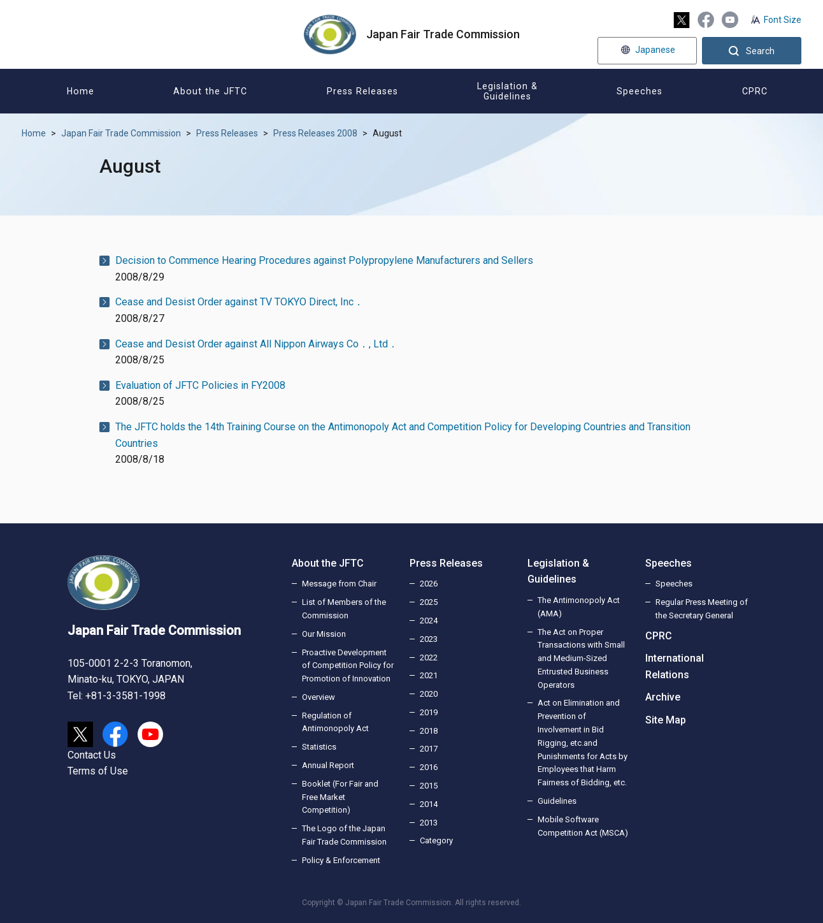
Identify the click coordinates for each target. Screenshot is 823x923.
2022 (429, 657)
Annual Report (328, 765)
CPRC (658, 636)
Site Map (665, 720)
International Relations (674, 666)
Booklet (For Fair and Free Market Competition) (340, 797)
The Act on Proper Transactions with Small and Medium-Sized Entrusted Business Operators (581, 658)
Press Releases (227, 133)
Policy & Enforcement (341, 860)
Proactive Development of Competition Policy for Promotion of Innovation (348, 666)
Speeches (668, 563)
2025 (429, 602)
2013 (429, 822)
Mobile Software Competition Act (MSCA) (583, 826)
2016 (429, 767)
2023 (429, 639)
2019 (429, 712)
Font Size (782, 20)
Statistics (319, 747)
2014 (429, 804)
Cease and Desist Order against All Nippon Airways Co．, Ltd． (256, 344)
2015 (429, 785)
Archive (662, 697)
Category (436, 840)
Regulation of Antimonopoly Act (335, 722)
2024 (429, 620)
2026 (429, 583)
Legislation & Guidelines (558, 571)
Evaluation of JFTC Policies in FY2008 (200, 385)
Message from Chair (339, 583)
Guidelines (557, 801)
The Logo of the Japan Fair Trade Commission (344, 835)
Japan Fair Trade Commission (121, 133)
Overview (318, 697)
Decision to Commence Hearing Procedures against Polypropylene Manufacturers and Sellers (324, 260)
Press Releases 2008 (315, 133)
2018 (429, 731)
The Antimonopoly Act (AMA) (579, 606)
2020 (429, 694)
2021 (429, 675)
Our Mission (324, 634)
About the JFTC (328, 563)
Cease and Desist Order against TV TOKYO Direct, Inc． (239, 302)
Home (34, 133)
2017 (429, 748)
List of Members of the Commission (344, 608)
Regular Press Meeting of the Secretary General (701, 608)
